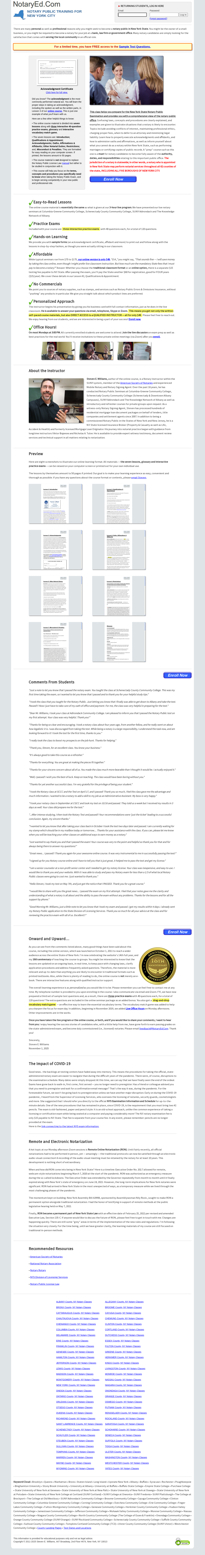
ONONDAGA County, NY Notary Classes (125, 1390)
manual (65, 163)
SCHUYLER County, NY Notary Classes (75, 1435)
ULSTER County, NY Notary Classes (123, 1452)
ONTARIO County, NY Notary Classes (74, 1396)
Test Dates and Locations (77, 1528)
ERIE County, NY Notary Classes (72, 1341)
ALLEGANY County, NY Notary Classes (124, 1301)
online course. (55, 111)
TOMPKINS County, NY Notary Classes (75, 1452)
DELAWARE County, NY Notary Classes (75, 1335)
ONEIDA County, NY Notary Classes (73, 1390)
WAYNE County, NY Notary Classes (73, 1463)
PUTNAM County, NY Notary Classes (123, 1407)
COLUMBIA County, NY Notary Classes (75, 1329)
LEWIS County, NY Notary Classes (73, 1368)
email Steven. (139, 477)
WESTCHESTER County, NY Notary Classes (127, 1463)
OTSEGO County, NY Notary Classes (74, 1407)
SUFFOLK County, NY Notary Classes (123, 1440)
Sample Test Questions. (135, 46)
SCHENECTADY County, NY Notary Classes (78, 1429)
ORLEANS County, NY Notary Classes (75, 1402)
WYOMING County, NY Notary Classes (75, 1468)
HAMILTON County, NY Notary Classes (75, 1357)
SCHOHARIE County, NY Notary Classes (125, 1429)
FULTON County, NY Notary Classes (123, 1346)
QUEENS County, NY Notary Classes (74, 1413)
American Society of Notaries (136, 383)
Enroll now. (135, 319)
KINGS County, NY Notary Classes (122, 1363)
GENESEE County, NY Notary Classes (75, 1352)
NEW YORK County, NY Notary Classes (75, 1385)
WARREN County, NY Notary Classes (74, 1457)
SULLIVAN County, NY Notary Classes (75, 1446)
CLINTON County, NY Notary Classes (123, 1324)
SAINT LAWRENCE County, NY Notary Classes (79, 1424)
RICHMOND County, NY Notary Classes (75, 1418)
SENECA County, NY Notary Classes (123, 1435)
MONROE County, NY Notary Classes (123, 1374)
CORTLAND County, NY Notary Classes (124, 1329)
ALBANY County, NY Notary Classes (74, 1301)
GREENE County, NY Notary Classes (123, 1352)
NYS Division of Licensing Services (49, 1277)
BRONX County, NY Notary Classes (73, 1307)
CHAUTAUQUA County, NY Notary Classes (77, 1318)
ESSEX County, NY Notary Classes (122, 1341)
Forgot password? (158, 18)
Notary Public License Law (44, 1284)
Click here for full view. (57, 92)
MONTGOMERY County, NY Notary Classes (77, 1379)
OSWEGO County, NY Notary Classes (123, 1402)
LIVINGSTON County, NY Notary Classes (125, 1368)
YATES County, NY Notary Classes (122, 1468)
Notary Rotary (38, 1270)
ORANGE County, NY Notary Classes (123, 1396)
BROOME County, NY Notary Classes (123, 1307)
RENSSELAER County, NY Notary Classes (126, 1413)
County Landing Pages (49, 1528)
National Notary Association (45, 1263)
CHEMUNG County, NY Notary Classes (124, 1318)
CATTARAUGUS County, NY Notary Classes (77, 1313)
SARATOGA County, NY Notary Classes (124, 1424)
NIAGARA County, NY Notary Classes (123, 1385)
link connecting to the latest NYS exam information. (70, 1126)
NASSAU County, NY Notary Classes (123, 1379)
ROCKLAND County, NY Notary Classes (124, 1418)
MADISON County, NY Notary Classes (74, 1374)
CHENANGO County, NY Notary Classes (76, 1324)
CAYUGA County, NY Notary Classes (123, 1313)
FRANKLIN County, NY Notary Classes (75, 1346)
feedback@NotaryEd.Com (153, 1028)
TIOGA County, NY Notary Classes (122, 1446)
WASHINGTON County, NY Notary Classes (126, 1457)
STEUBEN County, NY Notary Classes (74, 1440)
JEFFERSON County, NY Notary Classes (76, 1363)
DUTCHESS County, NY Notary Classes (124, 1335)
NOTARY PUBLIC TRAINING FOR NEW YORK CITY (54, 14)
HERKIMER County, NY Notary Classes (124, 1357)
